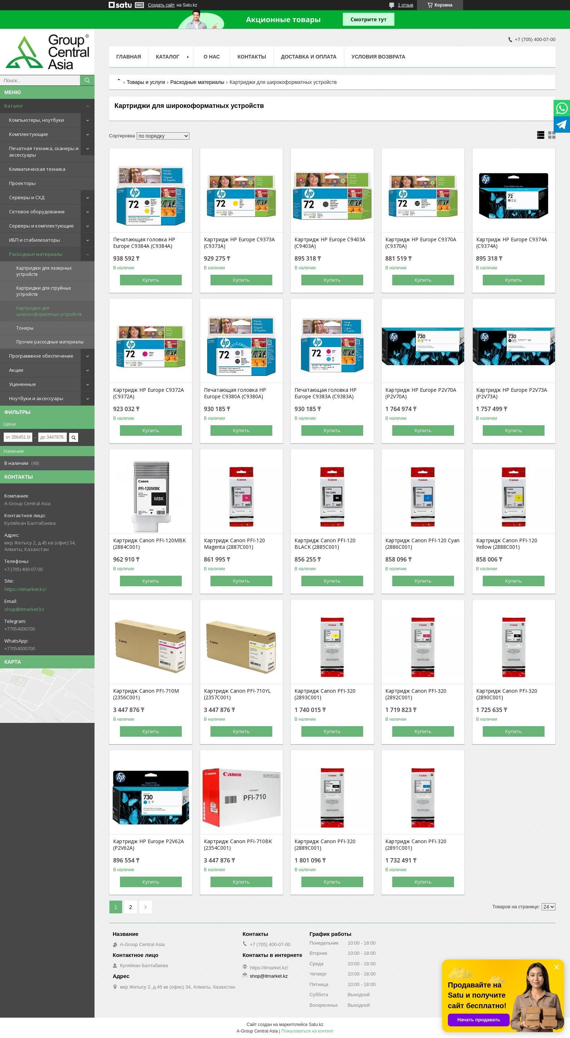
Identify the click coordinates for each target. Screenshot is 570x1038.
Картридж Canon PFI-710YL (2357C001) (237, 694)
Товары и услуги (146, 82)
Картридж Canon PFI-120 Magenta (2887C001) (234, 543)
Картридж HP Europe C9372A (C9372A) (148, 393)
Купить (150, 280)
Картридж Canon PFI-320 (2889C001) (325, 844)
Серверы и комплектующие (41, 225)
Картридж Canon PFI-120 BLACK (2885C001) (325, 543)
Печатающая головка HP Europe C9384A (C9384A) (144, 242)
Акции (16, 370)
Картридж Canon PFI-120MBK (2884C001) (149, 543)
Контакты (251, 57)
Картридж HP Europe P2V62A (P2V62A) (148, 844)
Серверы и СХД (26, 197)
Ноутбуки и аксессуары (36, 398)
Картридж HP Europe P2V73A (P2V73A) (511, 393)
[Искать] (87, 80)
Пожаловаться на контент (307, 1031)
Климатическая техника (37, 169)
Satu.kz (316, 1024)
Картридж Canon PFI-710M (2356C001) (146, 694)
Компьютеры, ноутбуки (36, 120)
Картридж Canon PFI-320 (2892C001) (415, 694)
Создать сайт (161, 5)
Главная (128, 57)
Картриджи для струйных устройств (43, 291)
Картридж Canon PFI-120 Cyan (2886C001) (422, 543)
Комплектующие (28, 134)
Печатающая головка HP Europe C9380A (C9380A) (235, 393)
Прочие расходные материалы (50, 342)
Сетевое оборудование (37, 211)
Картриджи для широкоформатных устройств (48, 311)
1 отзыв (405, 5)
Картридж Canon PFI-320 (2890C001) (506, 694)
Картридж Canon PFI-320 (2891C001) (415, 844)
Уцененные (22, 384)
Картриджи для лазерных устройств (44, 271)
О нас (212, 57)
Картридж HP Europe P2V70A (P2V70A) (420, 393)
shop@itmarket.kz (24, 609)
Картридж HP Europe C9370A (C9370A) (420, 242)
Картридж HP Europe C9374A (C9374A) (511, 242)
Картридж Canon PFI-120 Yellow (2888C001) (506, 543)
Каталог (13, 105)
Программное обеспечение (41, 356)
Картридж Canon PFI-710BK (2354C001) (238, 844)
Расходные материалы (36, 254)
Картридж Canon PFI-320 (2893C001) (325, 694)
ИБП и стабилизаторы (34, 240)
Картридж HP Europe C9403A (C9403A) (329, 242)
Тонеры (24, 328)
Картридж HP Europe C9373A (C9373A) (239, 242)
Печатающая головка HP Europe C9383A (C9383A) (325, 393)
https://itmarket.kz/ (25, 589)
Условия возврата (378, 57)
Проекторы (22, 183)
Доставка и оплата (309, 57)
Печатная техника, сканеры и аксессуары (44, 151)
